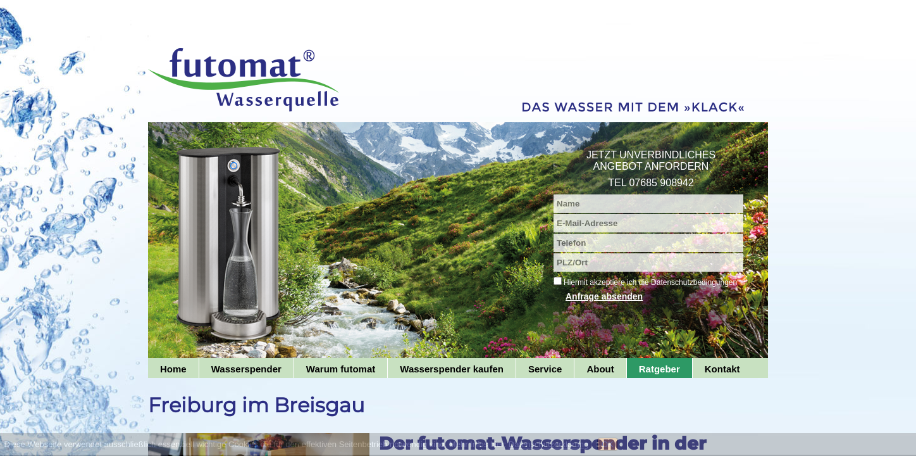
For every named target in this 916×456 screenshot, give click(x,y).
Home (173, 369)
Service (545, 369)
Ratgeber (659, 369)
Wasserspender (246, 369)
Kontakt (722, 369)
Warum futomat (340, 369)
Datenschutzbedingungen (694, 282)
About (600, 369)
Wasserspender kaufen (452, 369)
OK (608, 444)
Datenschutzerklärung (548, 444)
